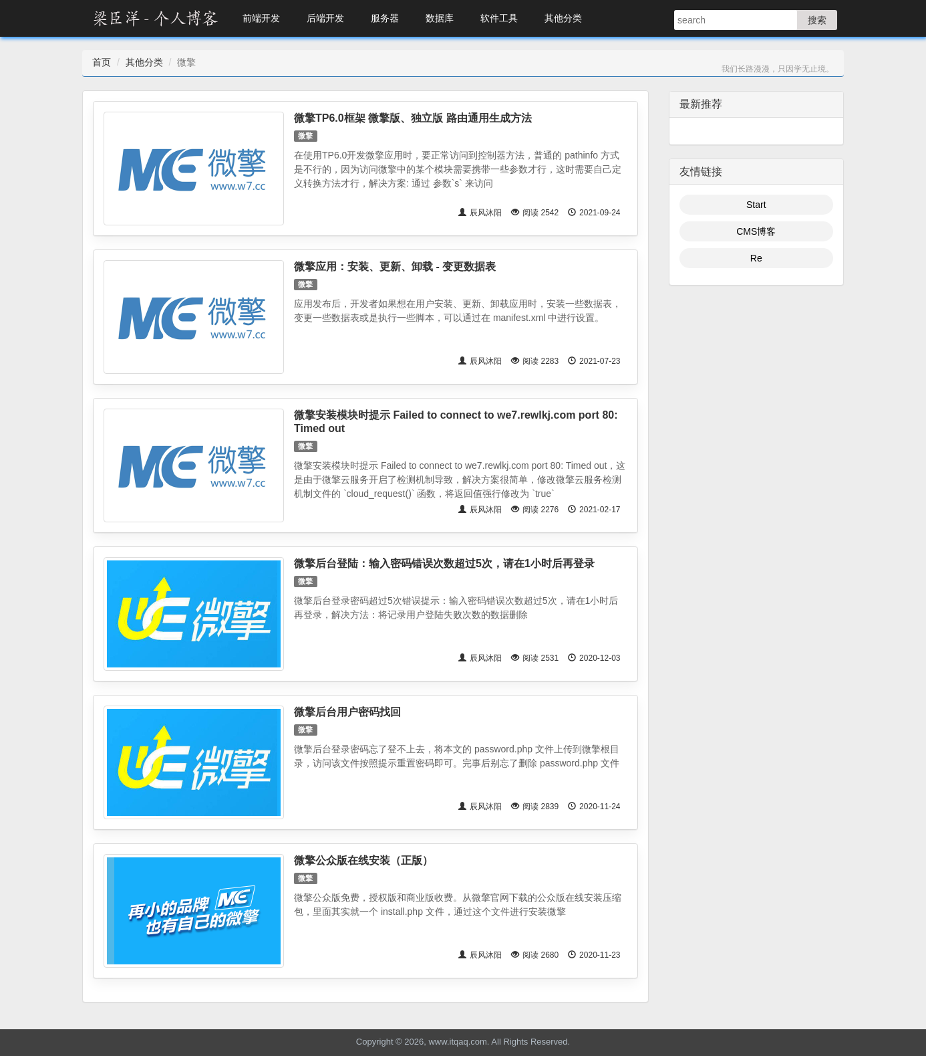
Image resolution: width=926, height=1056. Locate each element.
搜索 (817, 20)
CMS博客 (756, 231)
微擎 (305, 136)
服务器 (385, 18)
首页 (101, 62)
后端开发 (325, 18)
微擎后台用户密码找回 (347, 712)
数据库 (440, 18)
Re (756, 258)
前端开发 (261, 18)
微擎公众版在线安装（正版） (363, 860)
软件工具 (499, 18)
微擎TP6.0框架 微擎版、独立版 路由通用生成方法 (413, 118)
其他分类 (563, 18)
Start (756, 204)
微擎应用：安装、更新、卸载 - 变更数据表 (395, 266)
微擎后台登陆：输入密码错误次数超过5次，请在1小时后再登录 (444, 563)
